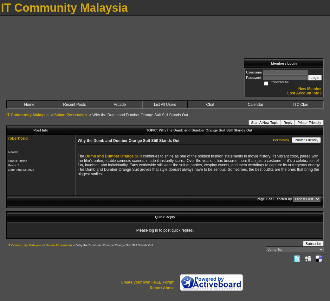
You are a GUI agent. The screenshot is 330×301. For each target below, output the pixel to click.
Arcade (120, 104)
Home (29, 104)
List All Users (165, 104)
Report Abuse (162, 288)
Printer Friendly (309, 123)
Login (315, 78)
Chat (210, 104)
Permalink (281, 140)
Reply (287, 123)
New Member (310, 88)
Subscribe (313, 244)
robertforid (18, 138)
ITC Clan (300, 104)
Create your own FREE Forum (147, 282)
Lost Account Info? (304, 93)
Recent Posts (74, 104)
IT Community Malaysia (27, 115)
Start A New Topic (264, 123)
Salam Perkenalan (70, 115)
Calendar (255, 104)
